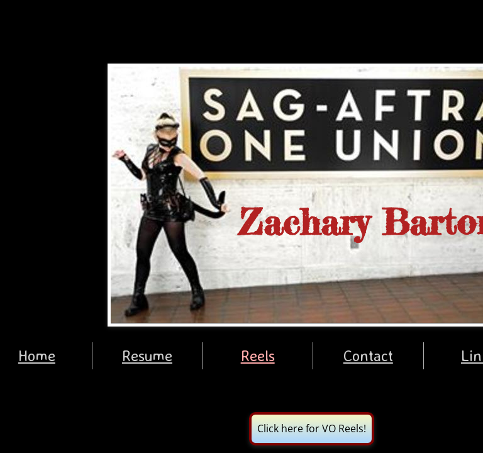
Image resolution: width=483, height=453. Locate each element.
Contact (368, 355)
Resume (147, 355)
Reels (258, 355)
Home (36, 355)
